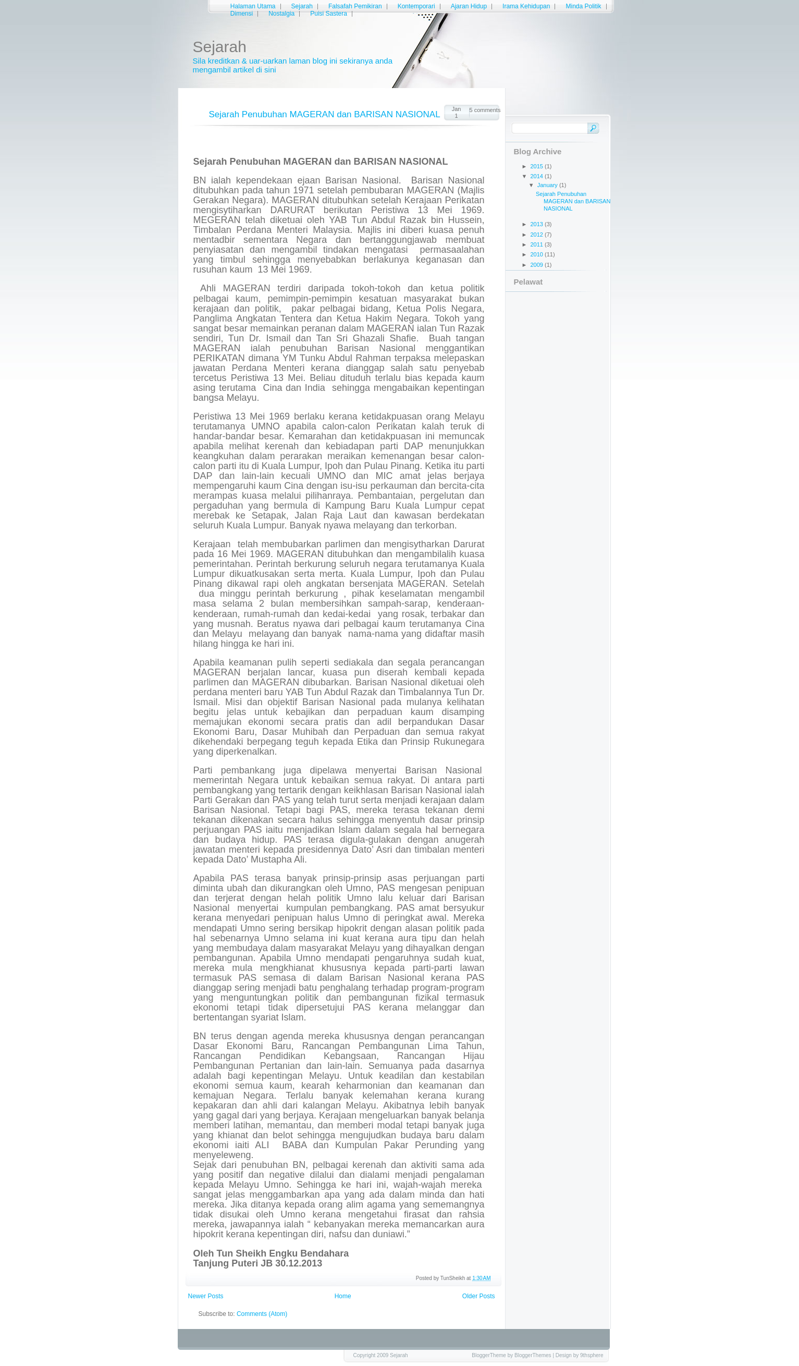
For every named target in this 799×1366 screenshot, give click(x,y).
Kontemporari (416, 6)
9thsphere (591, 1355)
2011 (538, 244)
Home (343, 1296)
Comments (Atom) (262, 1314)
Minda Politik (583, 6)
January (548, 185)
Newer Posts (206, 1296)
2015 (538, 166)
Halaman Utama (253, 6)
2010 (538, 254)
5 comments (485, 110)
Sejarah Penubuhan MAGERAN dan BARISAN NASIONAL (324, 114)
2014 (538, 176)
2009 (538, 265)
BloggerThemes (532, 1355)
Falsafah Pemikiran (355, 6)
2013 (538, 224)
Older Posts (478, 1296)
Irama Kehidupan (526, 6)
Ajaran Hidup (469, 6)
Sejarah (302, 6)
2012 (538, 234)
